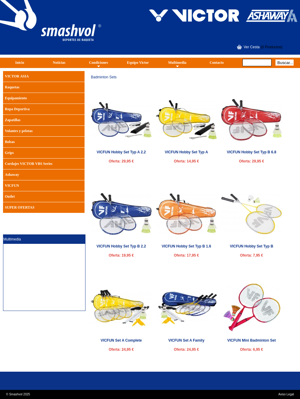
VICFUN (12, 185)
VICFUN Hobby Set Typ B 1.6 (186, 246)
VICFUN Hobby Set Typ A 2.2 (121, 152)
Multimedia (177, 62)
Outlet (10, 196)
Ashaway (12, 174)
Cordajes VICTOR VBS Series (28, 164)
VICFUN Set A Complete (121, 340)
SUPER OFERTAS (20, 207)
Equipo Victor (138, 62)
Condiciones (98, 62)
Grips (9, 153)
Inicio (19, 62)
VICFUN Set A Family (186, 340)
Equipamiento (16, 98)
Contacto (217, 62)
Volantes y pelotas (19, 131)
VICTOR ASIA (17, 76)
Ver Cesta (252, 47)
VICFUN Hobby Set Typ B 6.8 (251, 152)
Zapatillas (12, 120)
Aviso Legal (286, 394)
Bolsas (10, 142)
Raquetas (12, 87)
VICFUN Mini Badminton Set (251, 340)
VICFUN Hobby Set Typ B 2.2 (121, 246)
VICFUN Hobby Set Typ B (251, 246)
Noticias (59, 62)
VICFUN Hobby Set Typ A (186, 152)
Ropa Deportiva (17, 109)
